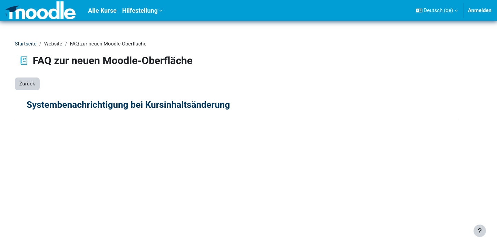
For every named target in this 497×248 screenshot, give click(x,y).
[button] (436, 10)
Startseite (36, 44)
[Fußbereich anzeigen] (480, 231)
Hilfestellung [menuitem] (140, 10)
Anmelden (479, 10)
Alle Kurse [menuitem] (102, 10)
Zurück (37, 84)
